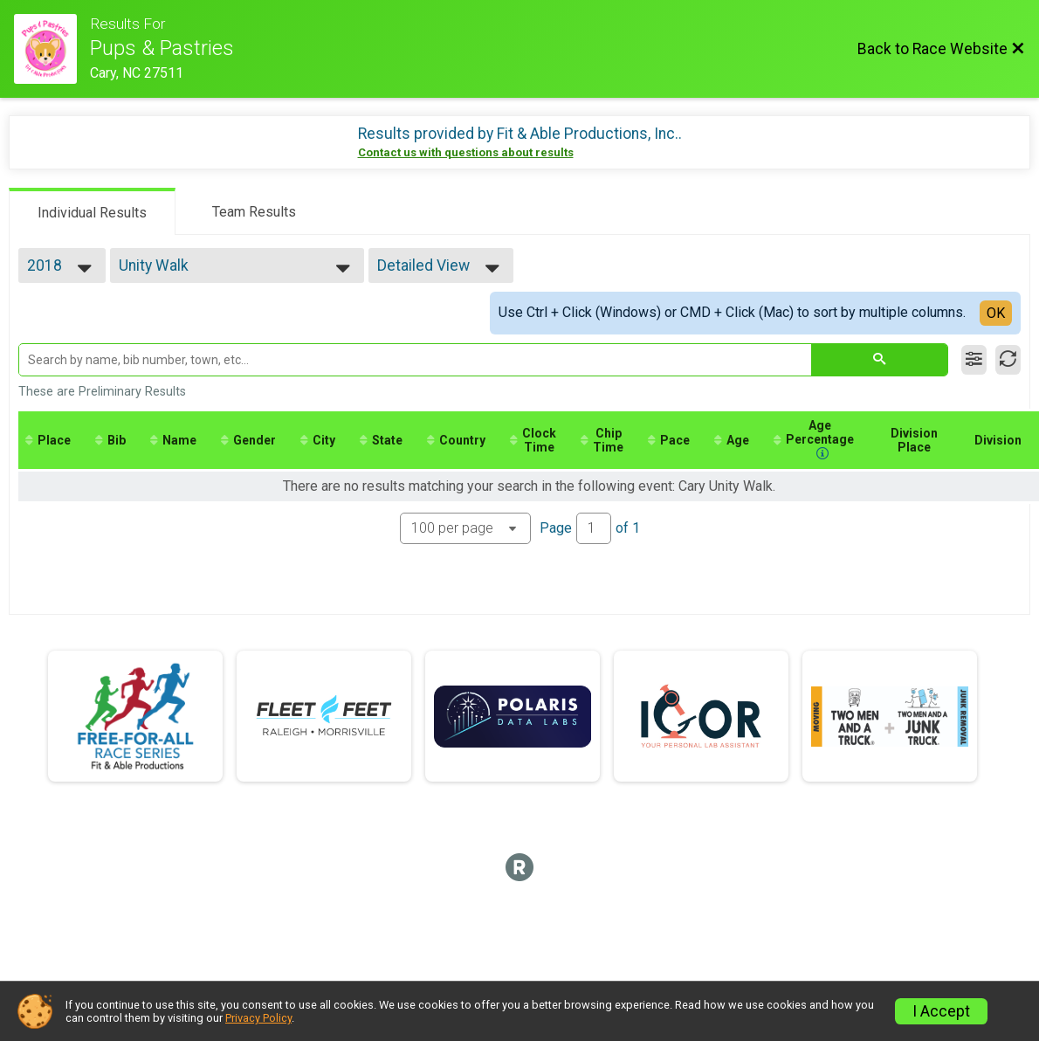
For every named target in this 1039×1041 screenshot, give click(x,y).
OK (996, 313)
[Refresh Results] (1008, 360)
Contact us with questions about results (466, 152)
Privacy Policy (258, 1017)
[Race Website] (52, 49)
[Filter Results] (974, 360)
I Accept (941, 1011)
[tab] (92, 211)
